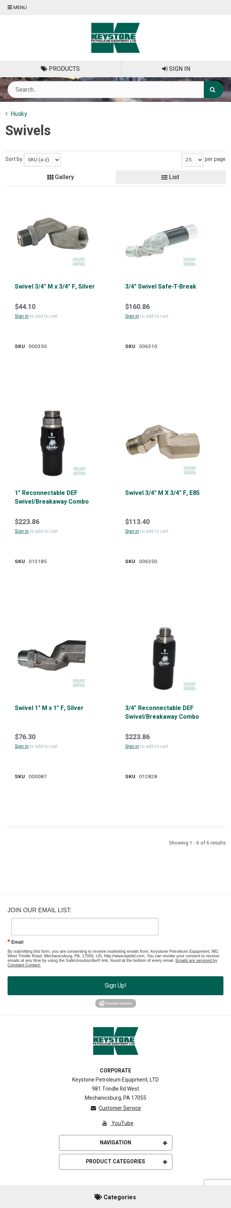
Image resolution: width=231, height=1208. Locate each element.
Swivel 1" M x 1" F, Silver (49, 708)
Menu (17, 7)
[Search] (213, 89)
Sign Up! (116, 985)
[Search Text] (115, 89)
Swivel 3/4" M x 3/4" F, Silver (55, 286)
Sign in (22, 316)
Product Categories (126, 1162)
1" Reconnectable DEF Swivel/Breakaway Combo (52, 497)
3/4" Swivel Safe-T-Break (160, 286)
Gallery (60, 177)
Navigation (133, 1143)
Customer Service (115, 1108)
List (170, 177)
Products (60, 68)
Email (17, 942)
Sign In (176, 68)
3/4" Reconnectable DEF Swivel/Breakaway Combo (162, 712)
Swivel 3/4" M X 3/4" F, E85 (162, 493)
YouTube (117, 1123)
